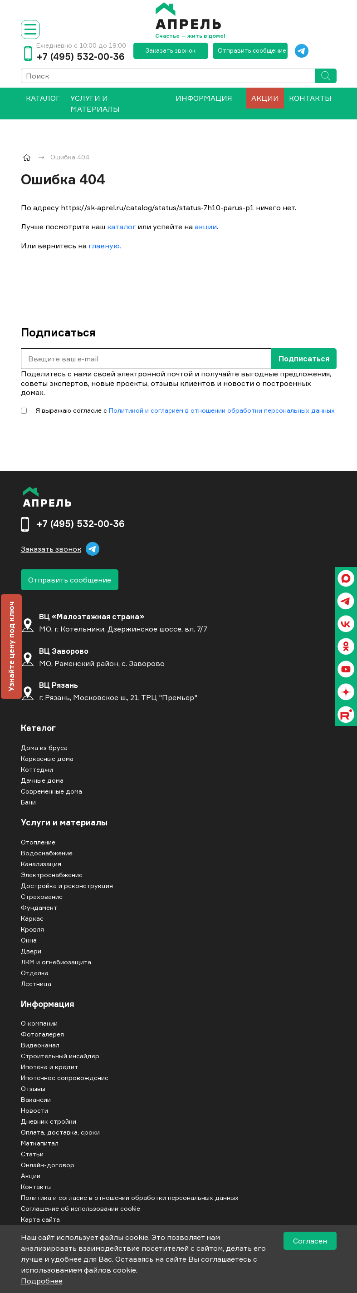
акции (206, 226)
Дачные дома (42, 780)
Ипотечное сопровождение (64, 1077)
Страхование (42, 896)
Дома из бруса (44, 747)
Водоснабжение (47, 853)
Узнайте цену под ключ (11, 646)
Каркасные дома (47, 758)
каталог (121, 226)
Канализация (41, 864)
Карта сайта (40, 1219)
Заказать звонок (171, 50)
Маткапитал (40, 1143)
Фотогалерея (42, 1034)
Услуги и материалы (95, 104)
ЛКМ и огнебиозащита (56, 962)
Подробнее (42, 1280)
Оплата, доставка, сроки (60, 1132)
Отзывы (33, 1088)
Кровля (32, 929)
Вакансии (36, 1099)
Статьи (32, 1154)
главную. (104, 245)
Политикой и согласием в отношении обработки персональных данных (222, 410)
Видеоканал (40, 1045)
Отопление (38, 842)
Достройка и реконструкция (67, 885)
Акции (265, 98)
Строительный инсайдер (60, 1056)
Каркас (32, 918)
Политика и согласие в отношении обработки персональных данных (130, 1197)
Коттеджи (37, 769)
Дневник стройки (48, 1121)
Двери (31, 951)
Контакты (310, 98)
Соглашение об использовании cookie (80, 1208)
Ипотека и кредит (49, 1067)
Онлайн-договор (47, 1165)
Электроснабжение (52, 874)
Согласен (310, 1240)
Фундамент (39, 907)
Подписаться (304, 358)
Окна (29, 940)
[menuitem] (43, 103)
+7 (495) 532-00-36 (80, 56)
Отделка (35, 973)
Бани (28, 802)
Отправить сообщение (252, 50)
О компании (39, 1023)
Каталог (38, 728)
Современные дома (51, 791)
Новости (34, 1110)
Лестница (36, 983)
